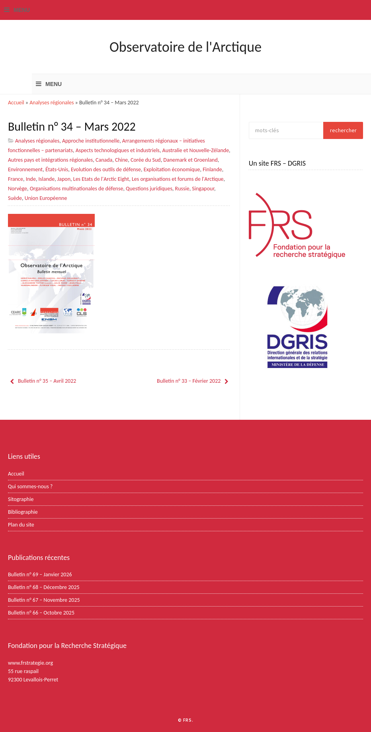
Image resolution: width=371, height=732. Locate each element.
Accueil (16, 102)
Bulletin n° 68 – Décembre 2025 (44, 587)
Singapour (203, 188)
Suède (15, 198)
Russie (182, 188)
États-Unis (56, 169)
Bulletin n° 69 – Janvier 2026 (40, 574)
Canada (104, 160)
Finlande (212, 169)
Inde (31, 179)
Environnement (25, 169)
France (15, 179)
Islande (47, 179)
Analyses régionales (51, 102)
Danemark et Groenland (190, 160)
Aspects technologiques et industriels (118, 150)
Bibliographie (23, 512)
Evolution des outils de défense (106, 169)
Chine (121, 160)
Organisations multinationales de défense (76, 188)
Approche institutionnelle (90, 140)
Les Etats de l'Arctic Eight (101, 179)
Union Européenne (46, 198)
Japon (63, 179)
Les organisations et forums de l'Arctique (178, 179)
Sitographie (20, 499)
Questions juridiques (149, 188)
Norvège (17, 188)
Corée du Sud (146, 160)
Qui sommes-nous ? (30, 486)
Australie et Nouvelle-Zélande (195, 150)
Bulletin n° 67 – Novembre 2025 (44, 600)
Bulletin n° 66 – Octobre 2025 (41, 612)
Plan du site (21, 524)
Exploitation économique (172, 169)
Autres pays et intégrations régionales (50, 160)
